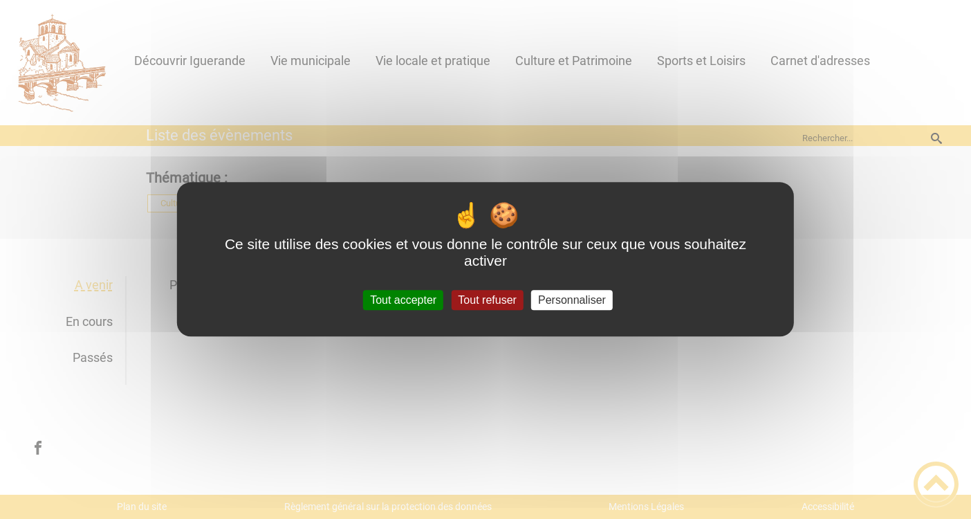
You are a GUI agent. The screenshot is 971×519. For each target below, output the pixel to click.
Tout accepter (403, 300)
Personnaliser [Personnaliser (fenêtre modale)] (572, 300)
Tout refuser (487, 300)
